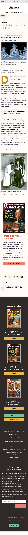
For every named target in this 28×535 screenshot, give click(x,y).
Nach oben (14, 525)
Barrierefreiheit (10, 520)
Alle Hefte (14, 415)
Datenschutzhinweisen (7, 496)
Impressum (18, 520)
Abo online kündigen (14, 457)
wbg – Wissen (14, 447)
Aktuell (11, 12)
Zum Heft (14, 338)
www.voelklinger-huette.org (8, 150)
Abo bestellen (14, 419)
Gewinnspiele (17, 438)
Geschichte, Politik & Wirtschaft (14, 444)
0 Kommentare (10, 72)
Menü (4, 1)
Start (6, 12)
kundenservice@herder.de (14, 455)
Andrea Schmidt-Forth (10, 40)
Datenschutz (22, 517)
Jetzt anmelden (20, 506)
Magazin (16, 12)
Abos (21, 12)
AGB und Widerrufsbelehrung (10, 517)
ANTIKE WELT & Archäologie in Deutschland (14, 449)
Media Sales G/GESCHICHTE (16, 441)
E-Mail (3, 499)
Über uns (16, 434)
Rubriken (3, 15)
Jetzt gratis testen (14, 263)
